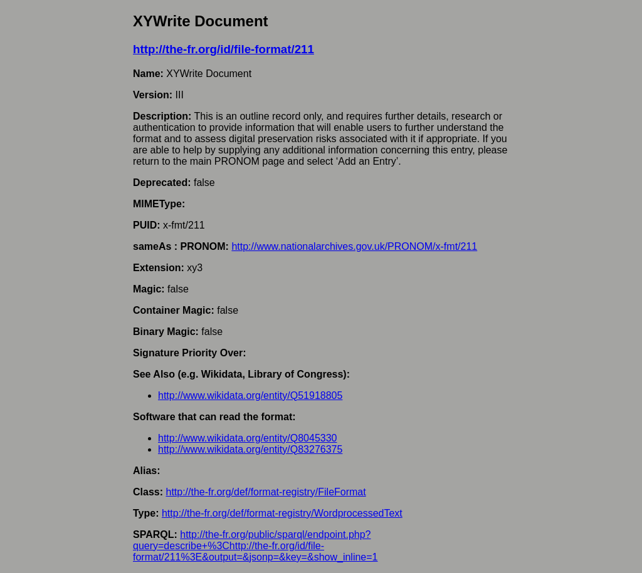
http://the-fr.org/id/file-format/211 (223, 49)
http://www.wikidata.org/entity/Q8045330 (247, 438)
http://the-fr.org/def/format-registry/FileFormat (266, 492)
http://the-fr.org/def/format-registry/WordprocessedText (282, 513)
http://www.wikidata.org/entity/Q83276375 (250, 449)
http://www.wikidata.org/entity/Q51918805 (250, 395)
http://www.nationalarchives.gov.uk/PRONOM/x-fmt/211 (354, 246)
